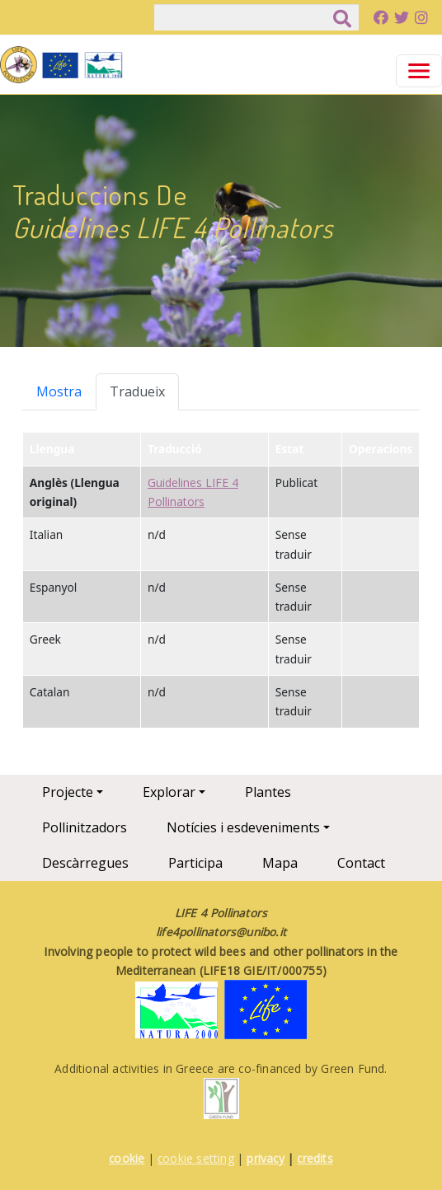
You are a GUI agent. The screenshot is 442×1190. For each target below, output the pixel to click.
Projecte (67, 792)
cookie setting (196, 1158)
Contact (361, 863)
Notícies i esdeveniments (243, 827)
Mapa (280, 863)
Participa (195, 863)
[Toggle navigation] (419, 70)
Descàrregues (85, 863)
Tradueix (137, 391)
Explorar (169, 792)
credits (314, 1158)
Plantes (268, 792)
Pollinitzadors (84, 827)
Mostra (59, 391)
